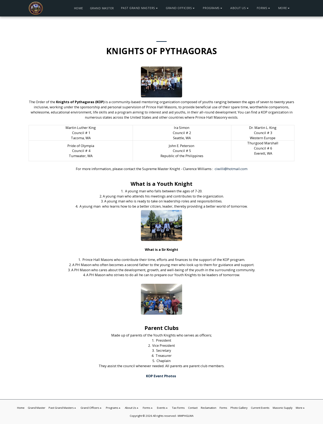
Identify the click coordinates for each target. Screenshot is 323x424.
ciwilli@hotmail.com (231, 168)
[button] (140, 8)
